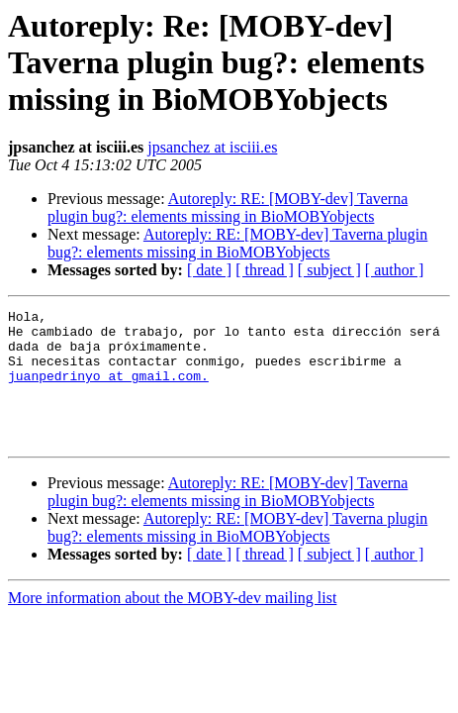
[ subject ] (329, 269)
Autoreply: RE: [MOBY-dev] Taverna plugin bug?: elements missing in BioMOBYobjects (227, 207)
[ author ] (394, 269)
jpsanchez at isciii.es (212, 147)
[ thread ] (264, 269)
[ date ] (209, 269)
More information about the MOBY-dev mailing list (172, 624)
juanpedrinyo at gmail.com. (108, 390)
